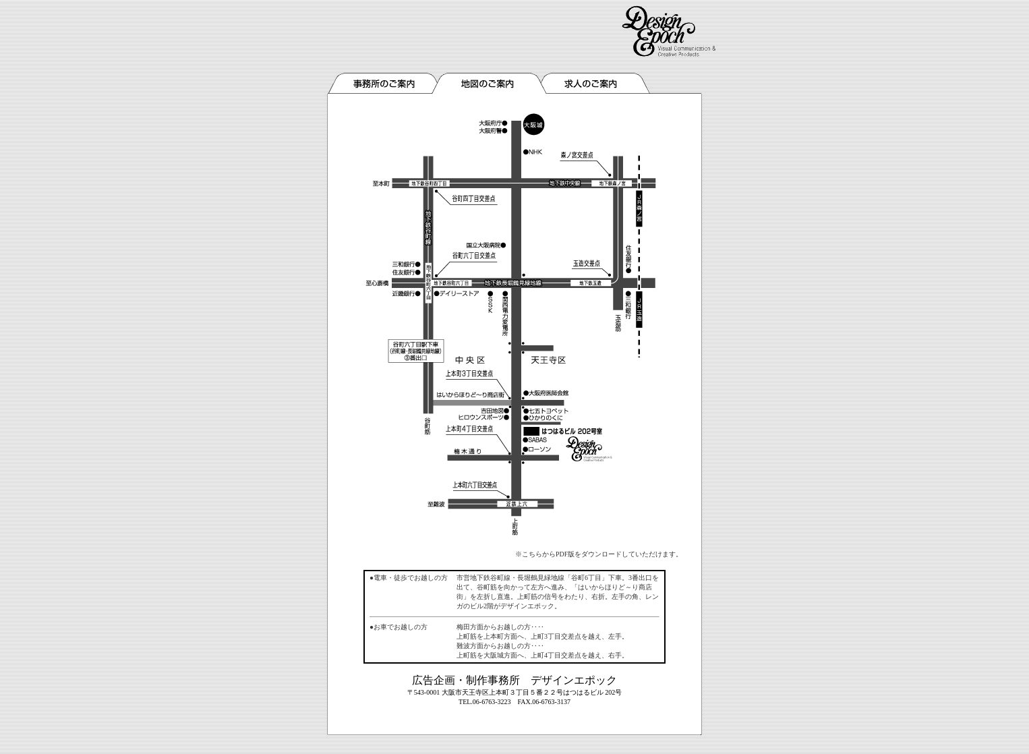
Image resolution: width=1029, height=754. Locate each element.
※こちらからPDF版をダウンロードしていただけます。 (598, 554)
